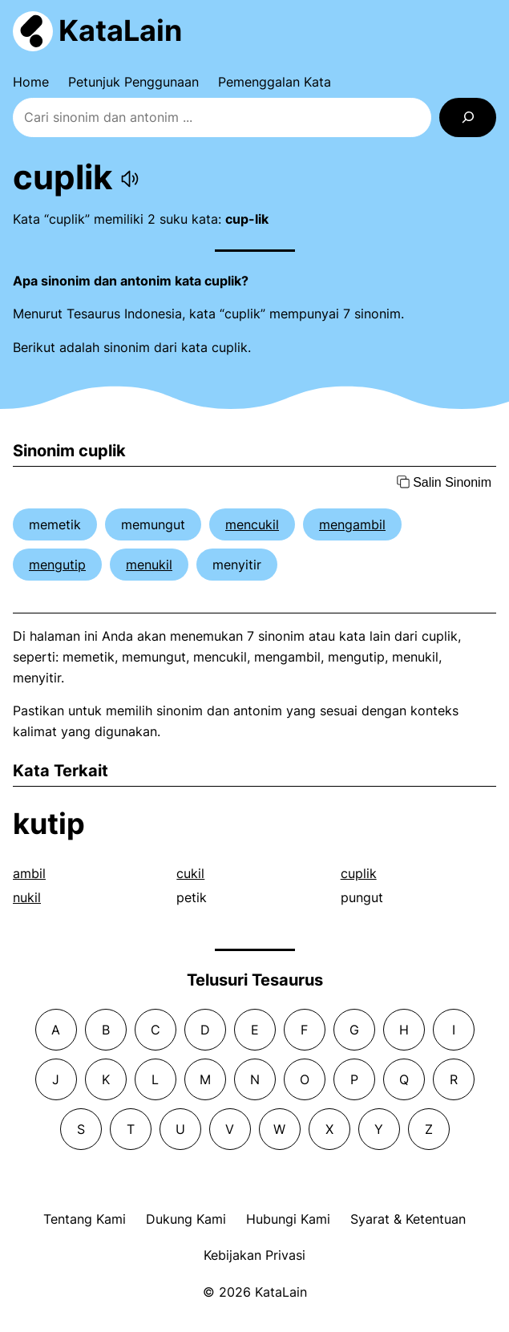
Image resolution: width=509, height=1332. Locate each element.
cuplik (359, 873)
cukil (190, 873)
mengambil (352, 524)
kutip (49, 823)
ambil (29, 873)
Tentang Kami (84, 1219)
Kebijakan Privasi (254, 1255)
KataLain (120, 30)
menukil (149, 565)
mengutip (57, 565)
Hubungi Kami (288, 1219)
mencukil (252, 524)
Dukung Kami (186, 1219)
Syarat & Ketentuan (408, 1219)
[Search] (467, 117)
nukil (27, 897)
